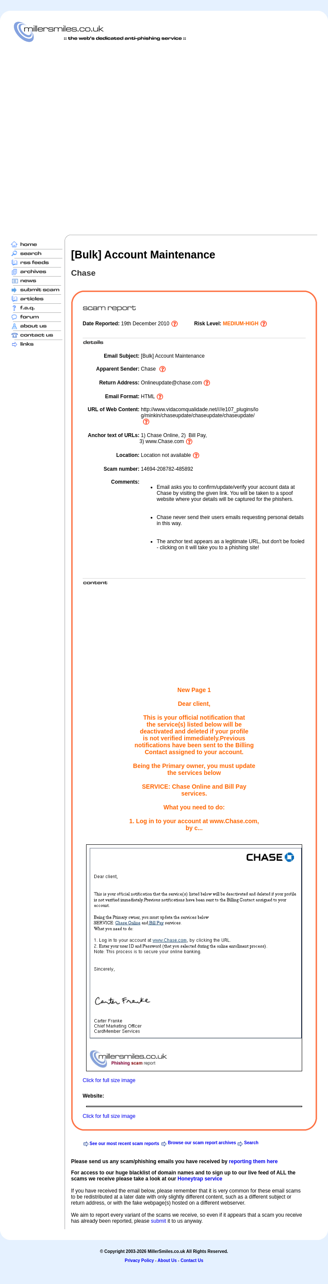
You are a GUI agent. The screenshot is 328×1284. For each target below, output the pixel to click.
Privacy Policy (139, 1260)
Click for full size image (109, 1080)
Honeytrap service (199, 1179)
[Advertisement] (89, 138)
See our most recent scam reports (124, 1143)
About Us (167, 1260)
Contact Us (191, 1260)
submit (158, 1221)
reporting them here (253, 1161)
